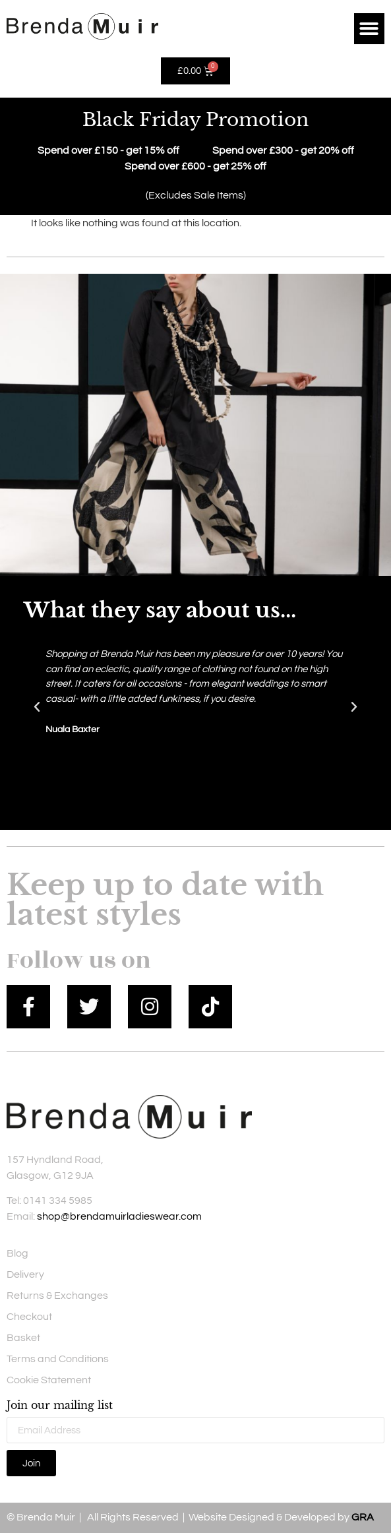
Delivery (25, 1274)
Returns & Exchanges (57, 1295)
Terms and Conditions (58, 1359)
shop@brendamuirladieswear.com (119, 1216)
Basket (23, 1337)
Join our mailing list (60, 1406)
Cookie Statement (49, 1380)
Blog (17, 1253)
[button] (369, 28)
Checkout (29, 1316)
